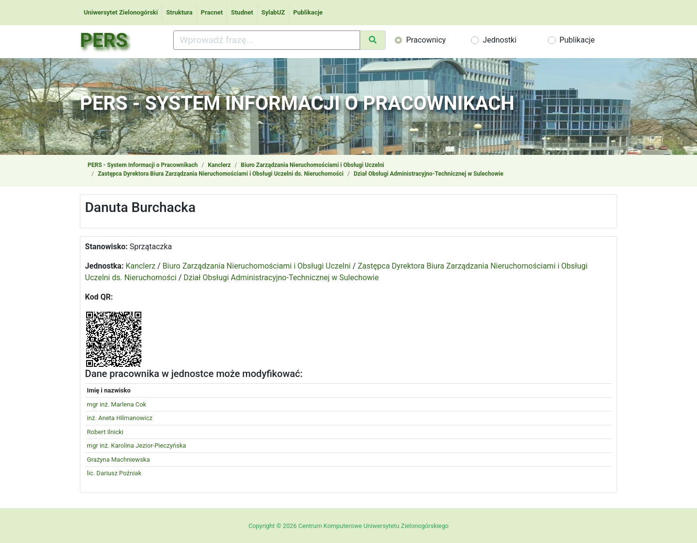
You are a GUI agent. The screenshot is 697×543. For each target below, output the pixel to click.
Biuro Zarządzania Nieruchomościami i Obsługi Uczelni (312, 165)
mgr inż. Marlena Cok (117, 404)
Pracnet (212, 12)
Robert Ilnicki (105, 432)
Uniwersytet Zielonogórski (121, 12)
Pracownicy (426, 40)
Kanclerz (219, 165)
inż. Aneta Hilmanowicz (119, 418)
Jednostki (499, 40)
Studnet (242, 12)
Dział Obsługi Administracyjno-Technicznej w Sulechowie (428, 173)
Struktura (179, 12)
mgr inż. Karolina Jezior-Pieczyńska (136, 445)
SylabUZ (273, 12)
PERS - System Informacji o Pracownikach (142, 165)
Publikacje (308, 12)
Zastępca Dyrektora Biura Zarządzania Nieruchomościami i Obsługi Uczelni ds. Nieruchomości (221, 173)
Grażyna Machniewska (118, 459)
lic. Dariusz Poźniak (114, 473)
